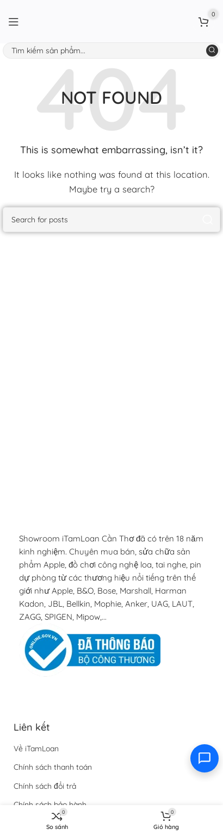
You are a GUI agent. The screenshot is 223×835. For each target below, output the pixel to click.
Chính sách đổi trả (45, 786)
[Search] (111, 50)
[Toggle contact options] (204, 758)
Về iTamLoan (36, 748)
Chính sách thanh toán (53, 767)
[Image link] (89, 649)
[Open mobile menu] (13, 22)
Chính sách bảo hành (50, 804)
